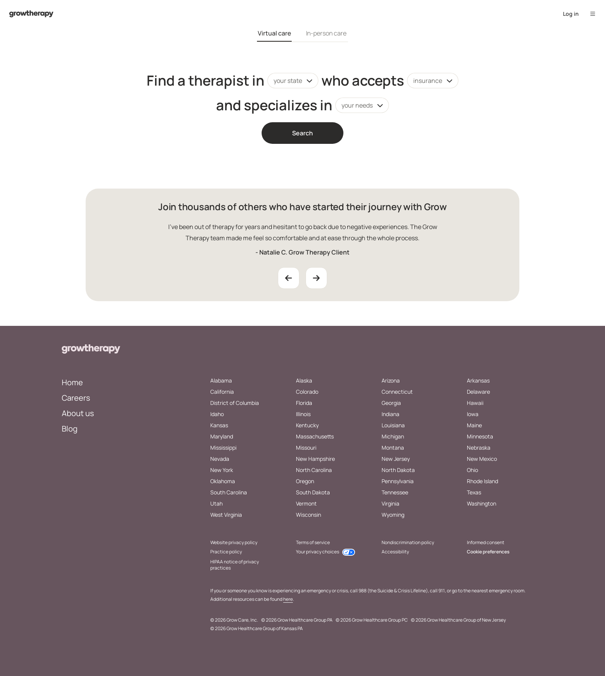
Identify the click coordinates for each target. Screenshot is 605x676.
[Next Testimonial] (316, 278)
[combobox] (292, 80)
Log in (571, 13)
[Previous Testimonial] (288, 278)
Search (302, 133)
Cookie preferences (488, 552)
